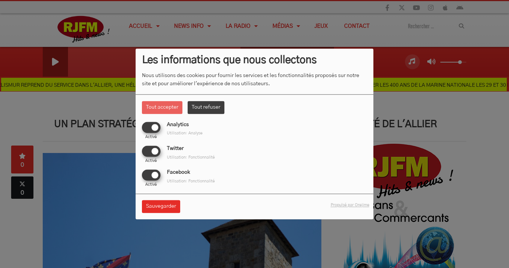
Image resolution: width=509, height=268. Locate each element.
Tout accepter (162, 107)
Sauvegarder (161, 206)
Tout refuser (206, 107)
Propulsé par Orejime (350, 205)
